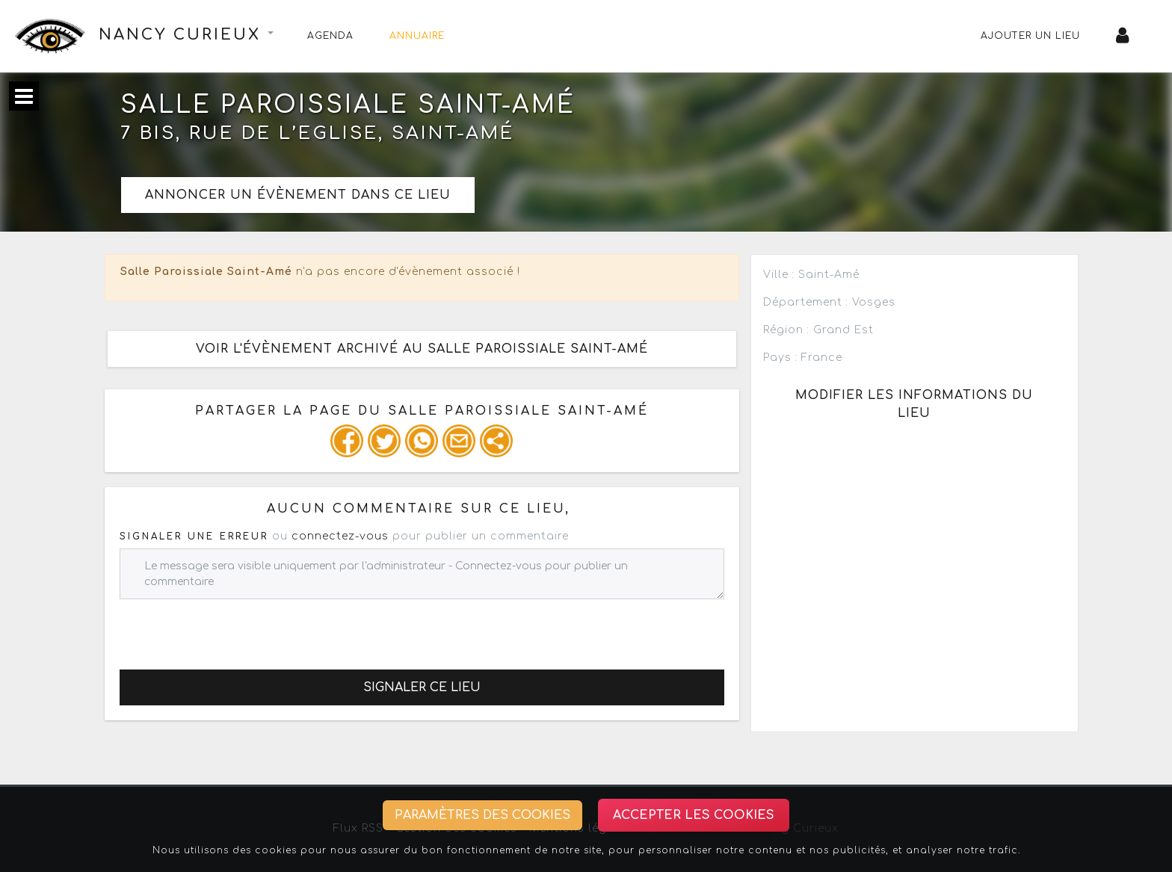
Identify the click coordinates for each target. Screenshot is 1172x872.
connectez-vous (340, 536)
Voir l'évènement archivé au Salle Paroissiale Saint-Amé (422, 349)
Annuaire (417, 36)
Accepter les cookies (693, 815)
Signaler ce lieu (422, 687)
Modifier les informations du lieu (914, 404)
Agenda (330, 36)
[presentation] (233, 628)
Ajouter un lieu (1030, 36)
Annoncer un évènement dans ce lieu (298, 195)
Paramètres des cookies (482, 815)
